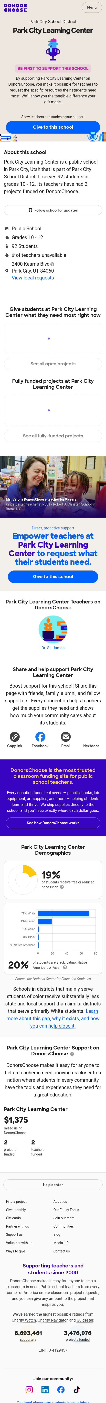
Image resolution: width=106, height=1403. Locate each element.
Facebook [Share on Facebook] (40, 739)
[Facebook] (61, 1390)
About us (60, 1201)
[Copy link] (14, 739)
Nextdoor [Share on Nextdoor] (91, 739)
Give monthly (16, 1210)
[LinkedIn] (45, 1390)
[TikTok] (77, 1390)
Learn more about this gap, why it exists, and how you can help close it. (52, 1018)
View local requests (33, 278)
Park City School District (53, 21)
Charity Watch (24, 1320)
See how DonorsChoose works (53, 823)
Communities (63, 1226)
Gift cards (13, 1218)
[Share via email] (66, 739)
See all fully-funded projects (53, 436)
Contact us (61, 1251)
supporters (28, 1335)
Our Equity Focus (66, 1210)
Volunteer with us (19, 1243)
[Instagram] (29, 1390)
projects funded (78, 1335)
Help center (53, 1185)
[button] (14, 739)
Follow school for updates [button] (53, 210)
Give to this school (53, 127)
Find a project (16, 1201)
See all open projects (53, 364)
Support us (14, 1234)
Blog (56, 1234)
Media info (61, 1243)
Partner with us (17, 1226)
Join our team (63, 1218)
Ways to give (15, 1251)
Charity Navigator (52, 1320)
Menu (92, 7)
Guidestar (85, 1320)
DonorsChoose (15, 8)
